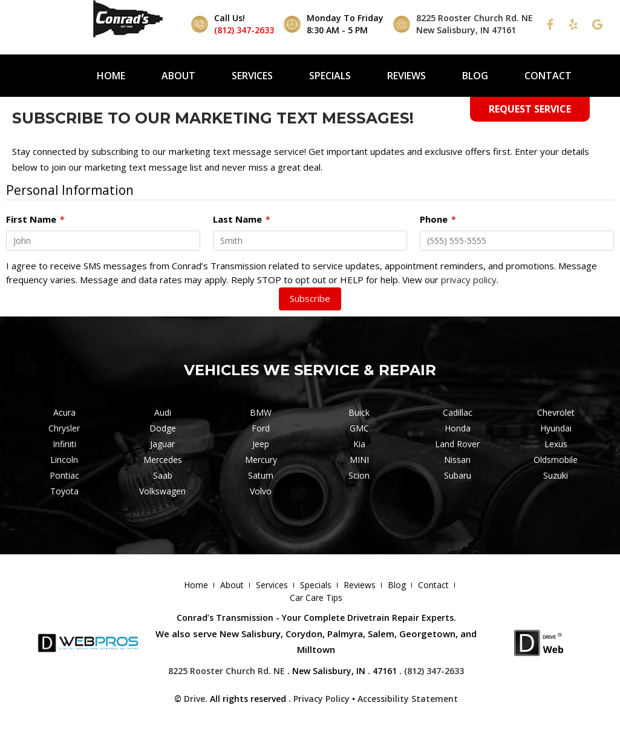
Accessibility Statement (407, 698)
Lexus (555, 444)
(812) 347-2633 (244, 30)
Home (111, 75)
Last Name (241, 219)
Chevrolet (556, 412)
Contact (548, 75)
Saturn (260, 475)
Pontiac (64, 475)
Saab (162, 475)
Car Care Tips (316, 597)
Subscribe (310, 298)
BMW (261, 412)
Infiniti (64, 444)
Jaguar (162, 444)
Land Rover (457, 444)
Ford (261, 428)
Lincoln (64, 459)
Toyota (64, 491)
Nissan (457, 459)
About (178, 75)
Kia (359, 444)
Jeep (260, 444)
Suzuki (555, 475)
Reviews (406, 75)
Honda (458, 428)
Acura (64, 412)
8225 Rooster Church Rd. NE (226, 671)
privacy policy (469, 280)
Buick (359, 412)
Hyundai (556, 428)
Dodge (162, 428)
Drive (194, 698)
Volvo (261, 491)
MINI (359, 459)
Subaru (457, 475)
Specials (330, 75)
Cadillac (457, 412)
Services (252, 75)
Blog (475, 75)
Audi (162, 412)
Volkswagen (162, 491)
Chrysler (64, 428)
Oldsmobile (556, 459)
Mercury (261, 459)
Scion (359, 475)
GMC (359, 428)
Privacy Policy (321, 698)
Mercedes (162, 459)
